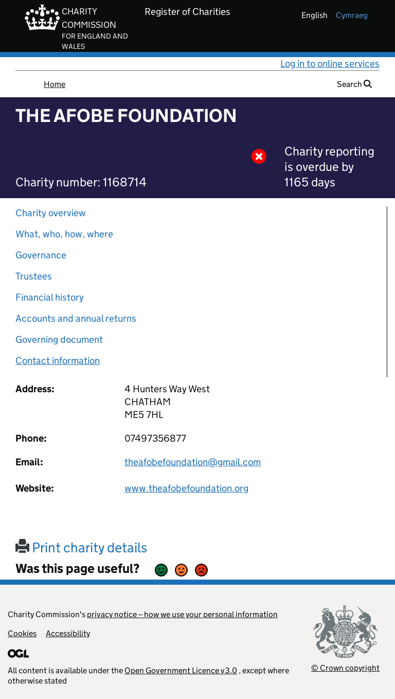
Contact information (57, 360)
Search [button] (354, 84)
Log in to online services (330, 63)
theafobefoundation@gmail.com (192, 462)
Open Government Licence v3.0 (180, 670)
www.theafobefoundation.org (186, 488)
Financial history (49, 297)
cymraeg (352, 15)
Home (54, 84)
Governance (40, 255)
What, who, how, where (64, 234)
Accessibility (68, 633)
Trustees (33, 276)
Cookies (22, 633)
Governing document (59, 339)
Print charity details (81, 547)
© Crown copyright (345, 668)
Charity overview (50, 213)
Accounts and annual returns (75, 318)
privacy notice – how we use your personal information (182, 614)
